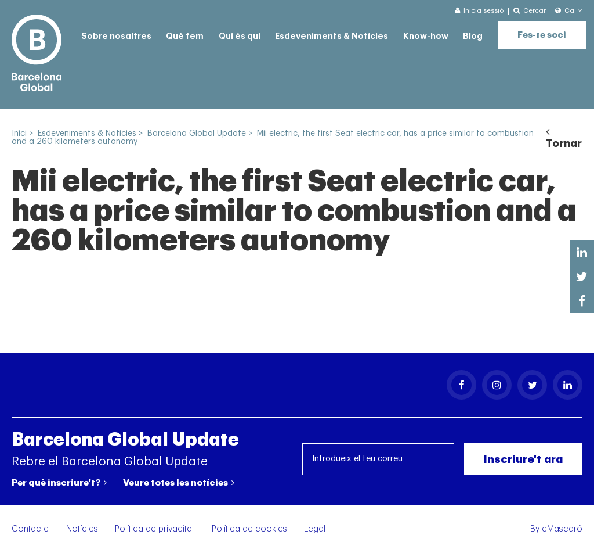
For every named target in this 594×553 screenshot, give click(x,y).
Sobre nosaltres (116, 36)
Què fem (185, 36)
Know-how (425, 36)
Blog (473, 36)
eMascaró (562, 529)
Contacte (30, 529)
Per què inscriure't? (59, 482)
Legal (314, 529)
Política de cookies (249, 529)
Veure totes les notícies (178, 482)
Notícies (82, 529)
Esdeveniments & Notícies (331, 36)
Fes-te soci (541, 35)
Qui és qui (239, 36)
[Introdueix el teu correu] (378, 459)
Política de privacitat (154, 529)
